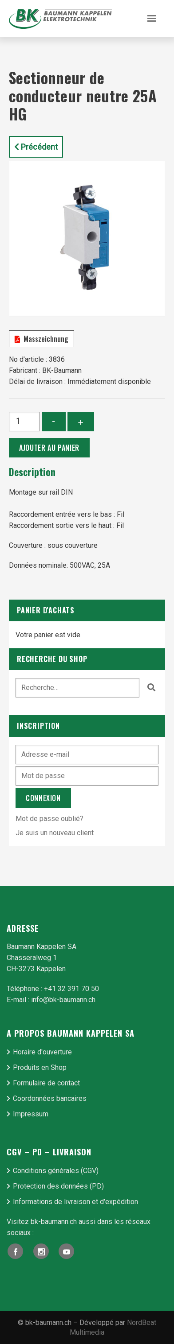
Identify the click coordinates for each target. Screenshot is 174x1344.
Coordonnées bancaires (50, 1098)
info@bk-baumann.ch (63, 999)
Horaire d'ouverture (42, 1052)
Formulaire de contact (46, 1083)
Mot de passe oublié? (49, 818)
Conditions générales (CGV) (56, 1170)
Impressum (30, 1114)
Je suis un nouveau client (55, 833)
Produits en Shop (40, 1067)
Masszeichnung (41, 338)
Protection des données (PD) (58, 1186)
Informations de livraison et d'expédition (75, 1201)
